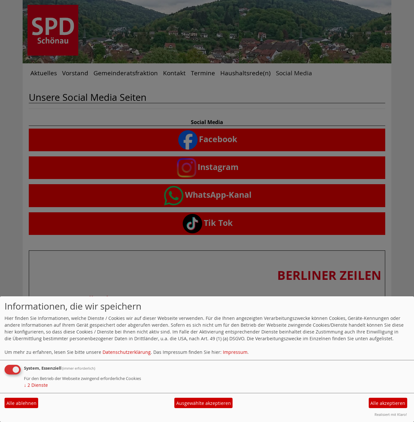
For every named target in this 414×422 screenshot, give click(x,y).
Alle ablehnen (21, 403)
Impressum (235, 352)
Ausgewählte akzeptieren (203, 403)
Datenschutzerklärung (127, 352)
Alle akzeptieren (387, 403)
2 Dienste (36, 385)
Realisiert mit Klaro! (391, 414)
